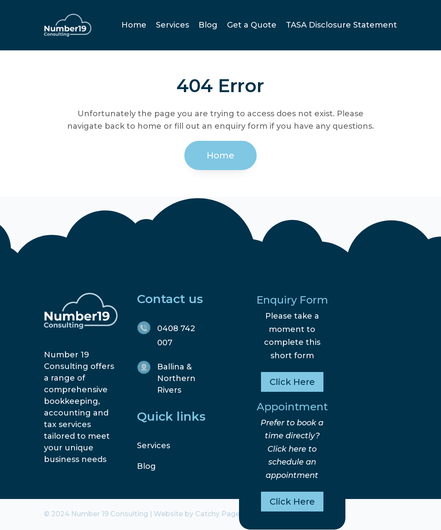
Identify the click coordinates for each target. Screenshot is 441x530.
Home (133, 25)
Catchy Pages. (220, 514)
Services (172, 25)
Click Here (292, 382)
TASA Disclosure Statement (341, 25)
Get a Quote (251, 25)
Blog (208, 25)
